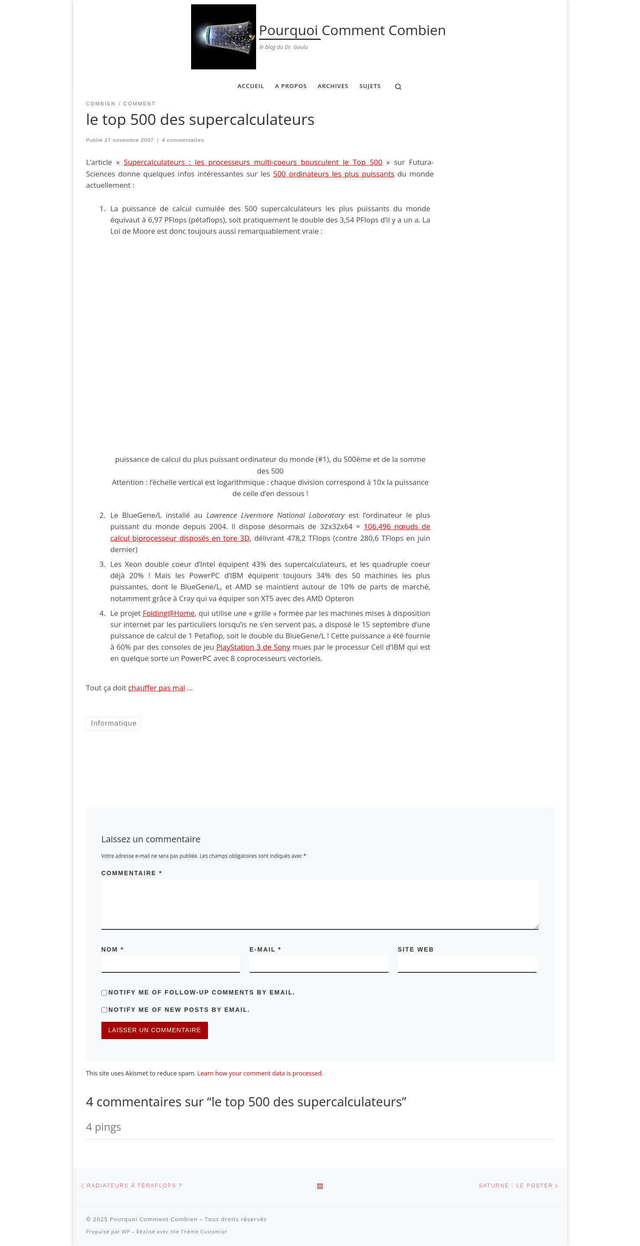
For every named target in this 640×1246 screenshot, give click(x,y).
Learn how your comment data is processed (259, 1073)
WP (126, 1231)
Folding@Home (169, 613)
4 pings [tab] (103, 1126)
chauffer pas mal (156, 688)
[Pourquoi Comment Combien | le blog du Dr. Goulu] (223, 35)
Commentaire (131, 873)
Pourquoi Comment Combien (154, 1219)
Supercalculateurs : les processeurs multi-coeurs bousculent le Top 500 (253, 162)
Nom (112, 949)
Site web (416, 949)
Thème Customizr (204, 1231)
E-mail (266, 949)
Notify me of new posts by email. (179, 1009)
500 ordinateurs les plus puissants (333, 174)
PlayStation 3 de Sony (253, 647)
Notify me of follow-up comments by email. (201, 992)
